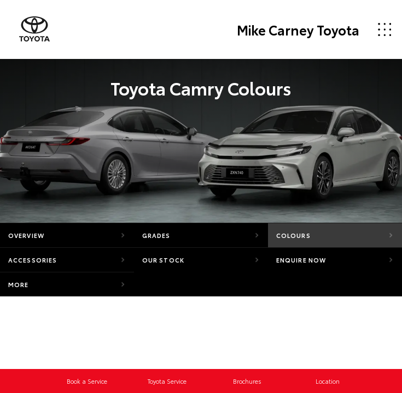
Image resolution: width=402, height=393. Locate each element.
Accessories (32, 259)
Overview (26, 235)
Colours (293, 235)
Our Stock (163, 259)
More (18, 284)
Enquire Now (301, 259)
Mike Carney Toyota (298, 29)
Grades (156, 235)
